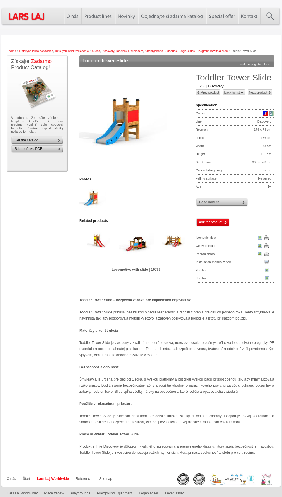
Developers (135, 51)
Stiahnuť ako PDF (28, 149)
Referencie (84, 479)
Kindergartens (154, 51)
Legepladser (148, 493)
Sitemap (105, 479)
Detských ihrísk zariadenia (36, 51)
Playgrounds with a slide (212, 51)
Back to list (232, 92)
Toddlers (121, 51)
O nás (11, 479)
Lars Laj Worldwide (53, 479)
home (12, 51)
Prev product (210, 92)
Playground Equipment (114, 493)
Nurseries (171, 51)
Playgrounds (80, 493)
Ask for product (210, 222)
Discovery (108, 51)
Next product (258, 92)
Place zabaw (54, 493)
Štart (26, 479)
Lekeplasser (174, 493)
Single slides (187, 51)
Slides (96, 51)
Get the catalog (26, 140)
